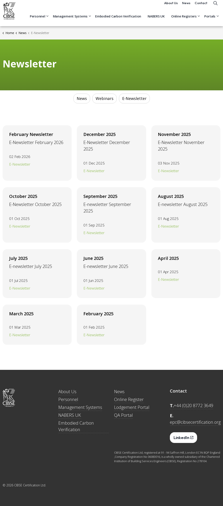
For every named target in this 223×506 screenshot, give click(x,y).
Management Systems (70, 19)
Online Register (129, 399)
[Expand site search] (215, 6)
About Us (171, 6)
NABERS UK (156, 19)
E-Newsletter (134, 98)
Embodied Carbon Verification (118, 19)
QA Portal (123, 415)
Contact (201, 6)
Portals (209, 19)
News (186, 6)
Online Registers (184, 19)
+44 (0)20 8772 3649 (193, 405)
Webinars (104, 98)
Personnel (37, 19)
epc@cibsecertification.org (195, 422)
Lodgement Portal (131, 407)
